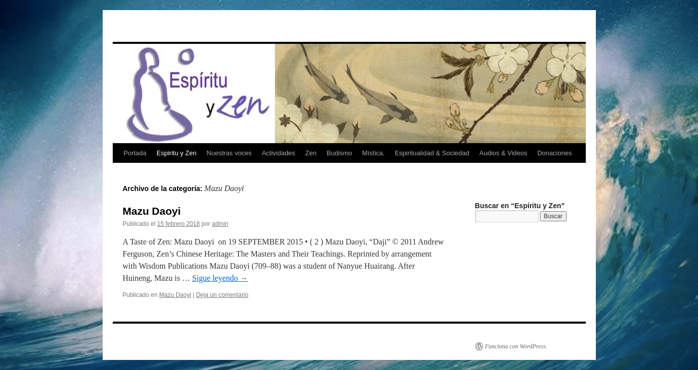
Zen (311, 153)
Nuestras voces (229, 153)
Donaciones (554, 153)
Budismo (339, 153)
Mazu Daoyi (152, 211)
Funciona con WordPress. (516, 346)
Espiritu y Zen (176, 153)
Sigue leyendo (220, 278)
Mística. (373, 153)
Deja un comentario (222, 294)
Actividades (278, 153)
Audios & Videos (503, 153)
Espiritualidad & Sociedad (432, 153)
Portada (135, 153)
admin (220, 223)
